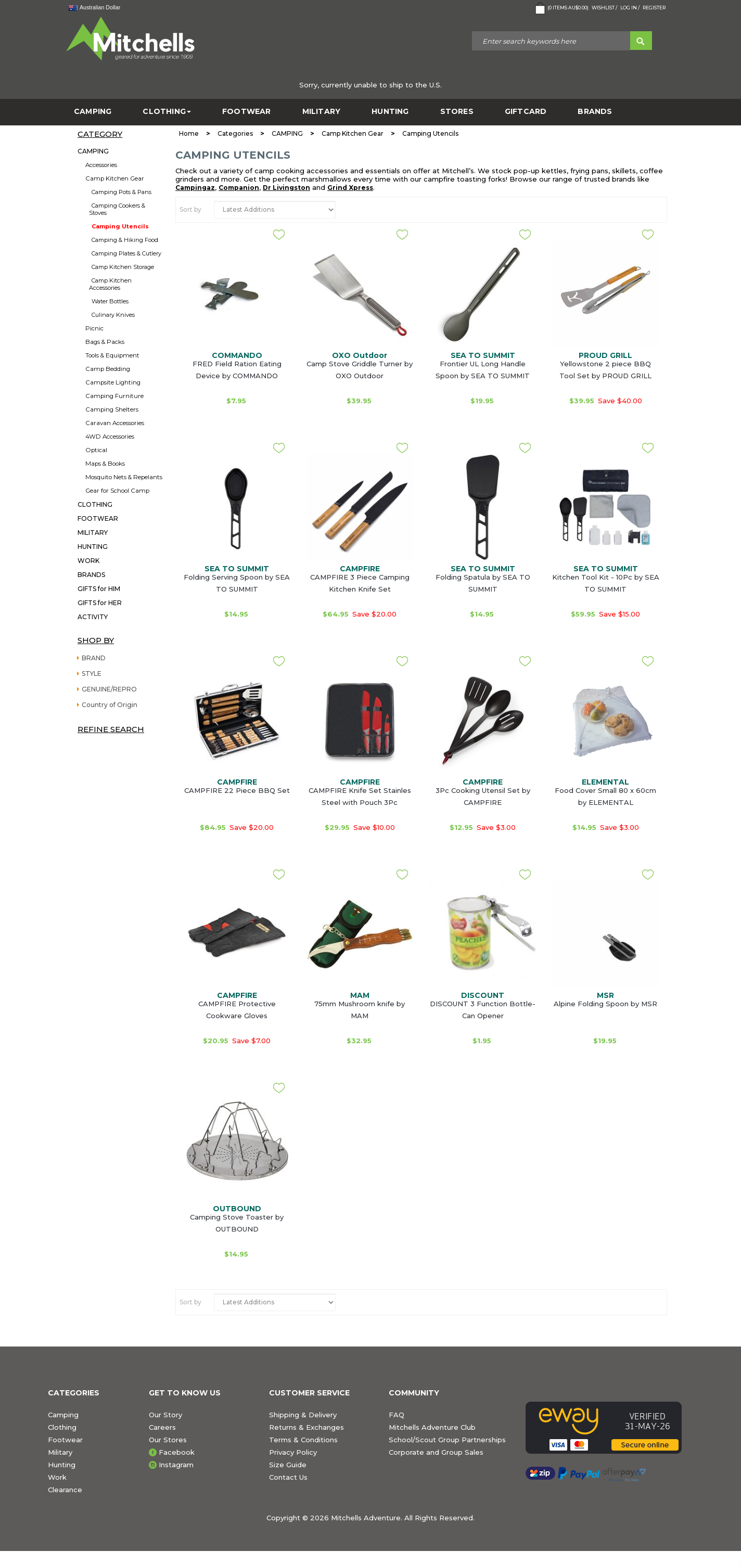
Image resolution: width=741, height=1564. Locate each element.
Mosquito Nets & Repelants (123, 477)
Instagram (176, 1464)
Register (654, 7)
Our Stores (168, 1439)
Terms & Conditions (303, 1439)
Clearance (65, 1489)
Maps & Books (105, 463)
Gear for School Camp (117, 490)
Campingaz (195, 187)
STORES (457, 111)
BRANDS (595, 111)
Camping (63, 1415)
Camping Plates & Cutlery (126, 253)
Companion (239, 187)
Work (57, 1477)
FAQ (396, 1415)
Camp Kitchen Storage (123, 267)
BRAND (94, 658)
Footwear (65, 1439)
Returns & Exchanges (306, 1427)
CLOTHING (167, 111)
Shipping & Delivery (303, 1415)
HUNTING (390, 111)
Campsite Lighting (112, 382)
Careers (162, 1427)
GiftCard (526, 111)
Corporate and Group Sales (436, 1452)
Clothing (62, 1427)
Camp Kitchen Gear (114, 178)
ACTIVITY (93, 617)
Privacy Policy (293, 1452)
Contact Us (288, 1477)
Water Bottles (110, 301)
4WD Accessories (109, 436)
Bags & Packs (104, 341)
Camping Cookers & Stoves (117, 209)
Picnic (94, 328)
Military (60, 1452)
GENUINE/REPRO (109, 689)
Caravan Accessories (114, 423)
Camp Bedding (107, 369)
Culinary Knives (113, 314)
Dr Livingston (286, 187)
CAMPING (92, 111)
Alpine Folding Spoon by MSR (605, 1003)
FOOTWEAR (246, 111)
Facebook (177, 1452)
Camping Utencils (120, 226)
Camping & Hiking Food (125, 239)
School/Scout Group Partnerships (447, 1439)
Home (189, 133)
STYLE (91, 673)
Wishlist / (604, 7)
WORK (88, 561)
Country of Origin (109, 705)
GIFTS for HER (100, 603)
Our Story (165, 1415)
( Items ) (561, 8)
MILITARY (321, 111)
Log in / (630, 7)
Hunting (61, 1464)
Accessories (101, 165)
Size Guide (287, 1464)
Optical (96, 450)
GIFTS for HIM (99, 589)
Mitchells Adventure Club (432, 1427)
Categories (235, 133)
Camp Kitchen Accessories (110, 284)
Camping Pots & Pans (121, 192)
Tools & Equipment (112, 355)
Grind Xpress (350, 187)
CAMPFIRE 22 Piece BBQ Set (237, 790)
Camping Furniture (114, 396)
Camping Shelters (111, 409)
